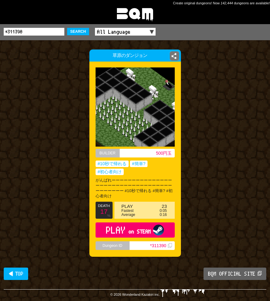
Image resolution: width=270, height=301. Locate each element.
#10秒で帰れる (112, 163)
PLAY (135, 230)
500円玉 (164, 153)
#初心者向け (110, 171)
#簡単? (139, 163)
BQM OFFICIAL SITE (235, 274)
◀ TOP (16, 274)
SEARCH (78, 31)
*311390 (161, 245)
